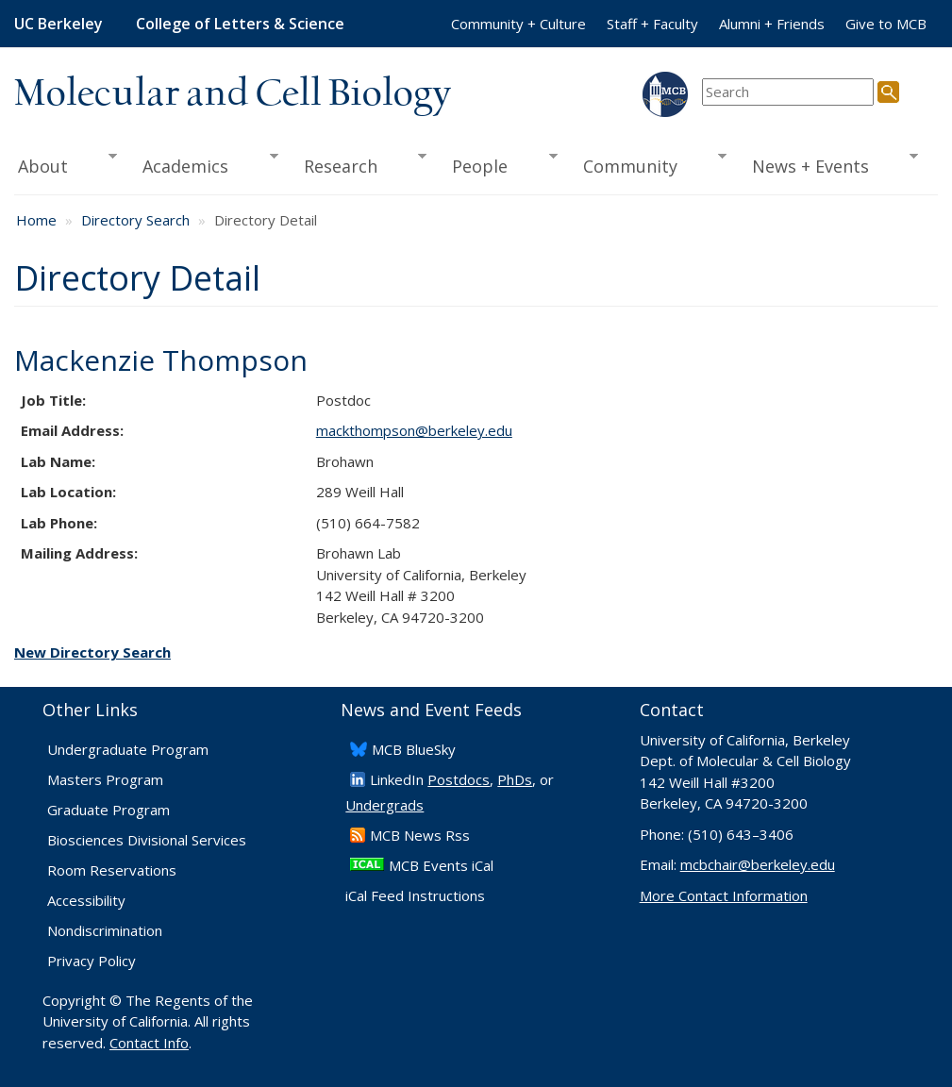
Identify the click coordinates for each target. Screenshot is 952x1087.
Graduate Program (108, 809)
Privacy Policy (91, 960)
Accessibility (86, 900)
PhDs (514, 779)
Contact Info (149, 1042)
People (499, 164)
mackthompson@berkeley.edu (414, 430)
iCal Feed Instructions (415, 895)
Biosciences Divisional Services (146, 839)
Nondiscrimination (104, 930)
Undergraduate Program (128, 749)
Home (36, 219)
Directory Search (135, 219)
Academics (204, 164)
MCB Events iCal (441, 865)
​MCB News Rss (420, 835)
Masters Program (105, 779)
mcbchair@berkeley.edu (757, 864)
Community (648, 164)
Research (358, 164)
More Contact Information (724, 895)
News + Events (829, 164)
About (65, 164)
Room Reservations (111, 870)
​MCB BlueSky (414, 749)
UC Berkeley (58, 23)
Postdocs (458, 779)
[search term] (788, 92)
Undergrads (384, 804)
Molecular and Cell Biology (232, 94)
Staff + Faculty (652, 23)
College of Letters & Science (240, 23)
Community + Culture (518, 23)
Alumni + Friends (772, 23)
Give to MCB (886, 23)
